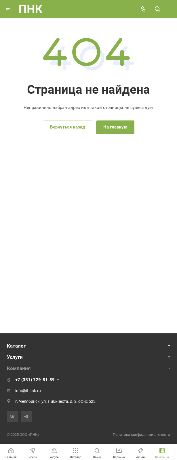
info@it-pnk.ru (28, 390)
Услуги (15, 357)
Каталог (16, 346)
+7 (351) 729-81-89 (35, 379)
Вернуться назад (67, 127)
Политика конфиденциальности (141, 434)
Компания (19, 368)
